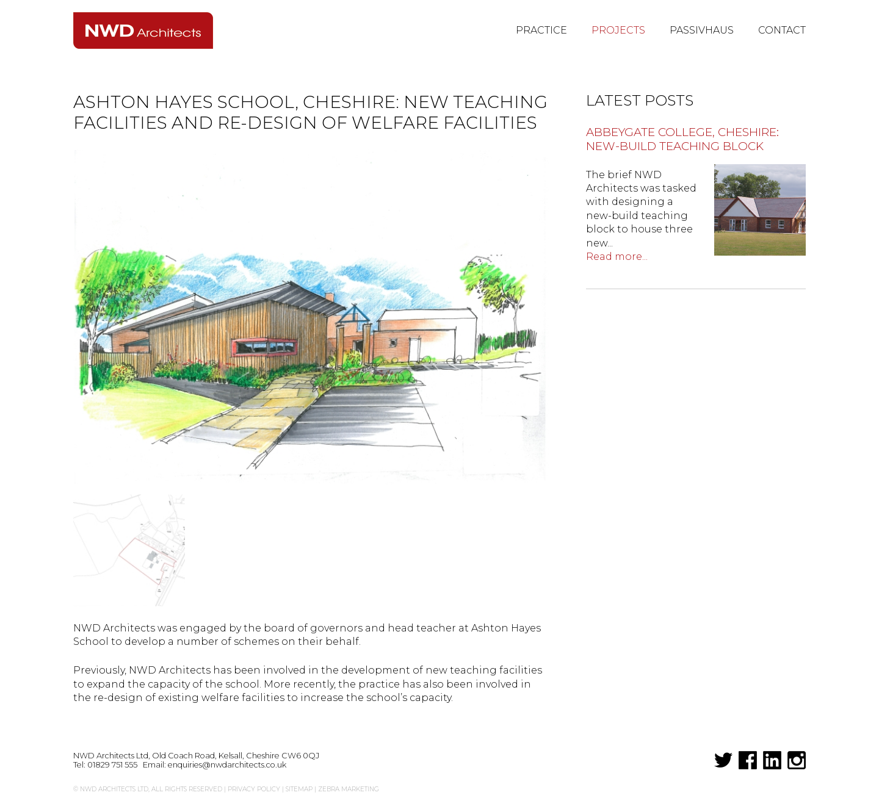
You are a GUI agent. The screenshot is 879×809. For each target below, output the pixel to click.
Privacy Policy (254, 789)
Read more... (617, 256)
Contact (782, 30)
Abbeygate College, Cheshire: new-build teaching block (682, 139)
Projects (618, 30)
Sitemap (299, 789)
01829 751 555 (112, 764)
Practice (541, 30)
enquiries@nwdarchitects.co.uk (227, 764)
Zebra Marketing (348, 789)
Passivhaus (702, 30)
